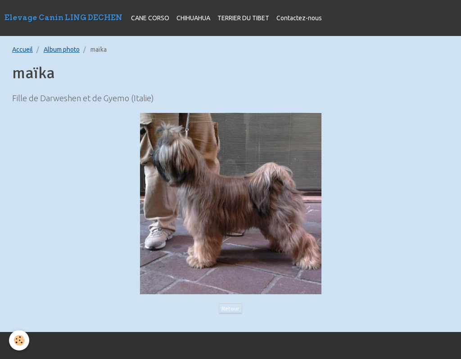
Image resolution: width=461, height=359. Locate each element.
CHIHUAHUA (193, 18)
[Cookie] (19, 340)
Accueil (22, 49)
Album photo (62, 49)
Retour (230, 308)
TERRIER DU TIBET (243, 18)
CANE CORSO (150, 18)
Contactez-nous (299, 18)
